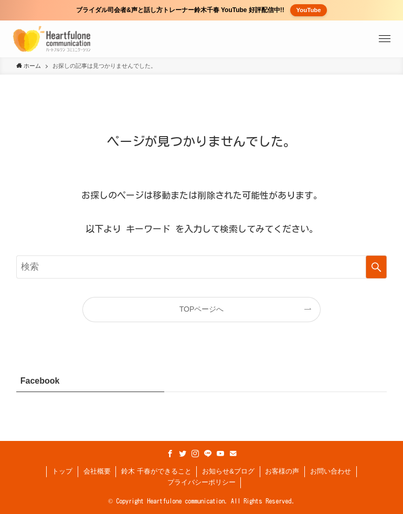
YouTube (308, 10)
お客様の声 (282, 471)
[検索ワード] (201, 267)
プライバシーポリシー (201, 482)
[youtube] (220, 453)
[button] (384, 38)
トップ (62, 471)
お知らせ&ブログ (228, 471)
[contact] (233, 453)
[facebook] (170, 453)
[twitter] (182, 453)
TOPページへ (201, 309)
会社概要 (97, 471)
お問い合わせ (330, 471)
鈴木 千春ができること (156, 471)
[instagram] (195, 453)
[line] (208, 453)
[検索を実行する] (376, 267)
